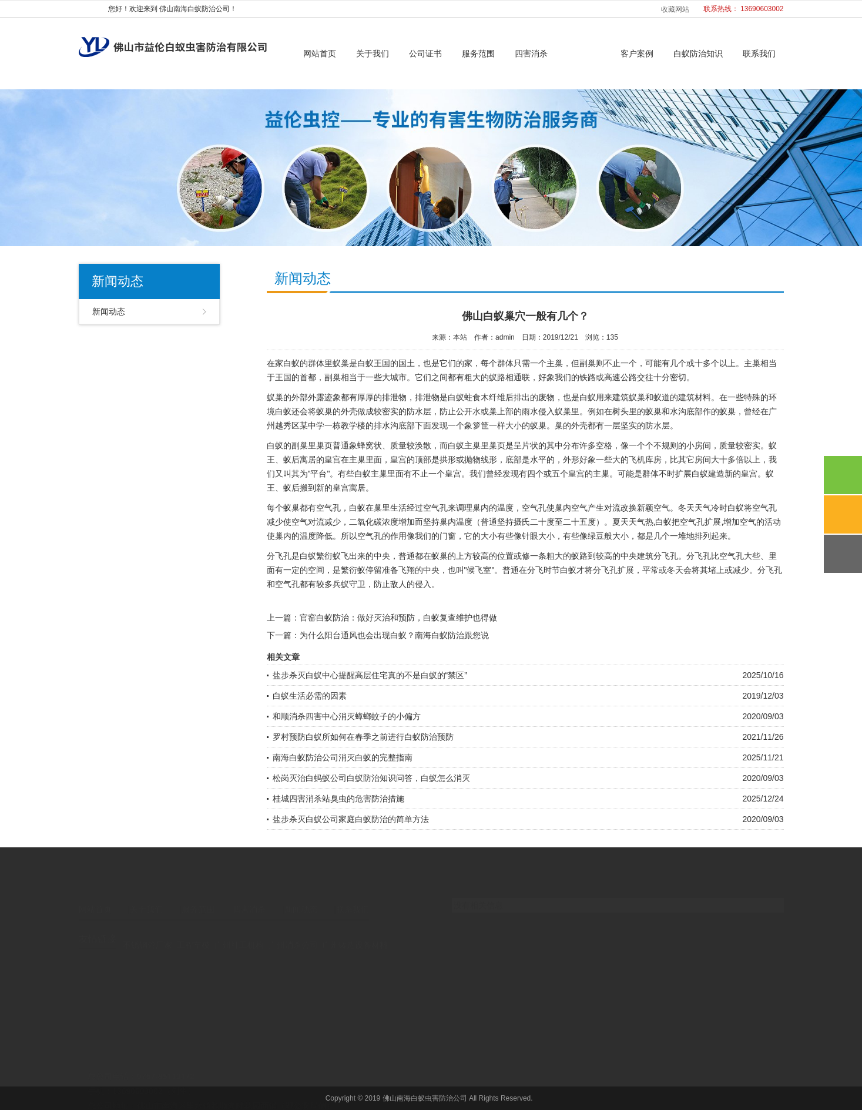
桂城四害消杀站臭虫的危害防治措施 (338, 798)
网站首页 (319, 53)
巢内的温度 (493, 507)
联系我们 (759, 53)
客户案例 (636, 53)
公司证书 (425, 53)
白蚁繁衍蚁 (320, 556)
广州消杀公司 (293, 935)
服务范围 (478, 53)
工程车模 (193, 935)
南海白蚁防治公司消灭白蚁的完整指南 (342, 757)
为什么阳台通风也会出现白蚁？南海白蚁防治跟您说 (394, 635)
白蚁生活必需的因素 (310, 695)
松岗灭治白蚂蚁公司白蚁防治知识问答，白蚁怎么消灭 (371, 778)
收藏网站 (675, 9)
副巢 (299, 445)
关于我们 (372, 53)
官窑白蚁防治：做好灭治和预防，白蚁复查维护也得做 (398, 617)
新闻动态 (584, 53)
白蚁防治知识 (698, 53)
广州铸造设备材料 (355, 935)
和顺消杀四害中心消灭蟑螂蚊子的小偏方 (347, 716)
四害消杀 (531, 53)
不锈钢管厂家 (147, 935)
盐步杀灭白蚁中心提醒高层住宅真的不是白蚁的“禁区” (370, 675)
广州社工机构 (239, 935)
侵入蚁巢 (554, 411)
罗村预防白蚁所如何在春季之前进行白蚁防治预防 (363, 737)
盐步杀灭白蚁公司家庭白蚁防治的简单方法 (351, 819)
